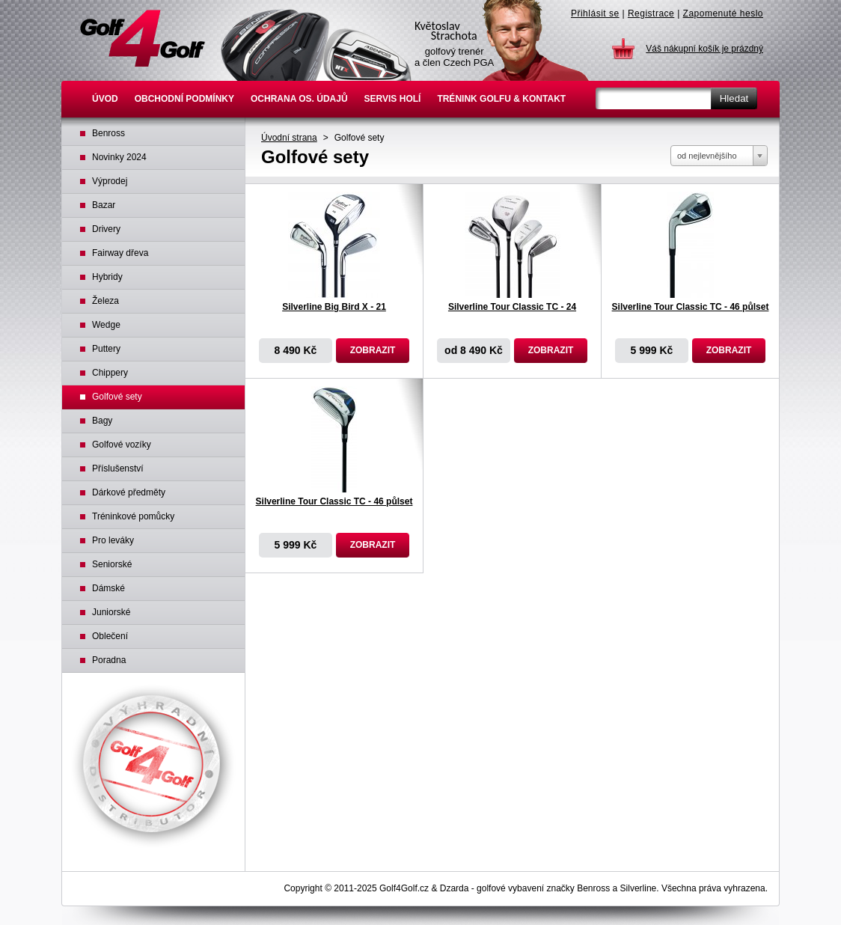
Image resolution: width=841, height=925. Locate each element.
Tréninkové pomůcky (133, 516)
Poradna (109, 660)
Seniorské (112, 564)
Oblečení (110, 636)
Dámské (108, 588)
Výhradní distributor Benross (153, 766)
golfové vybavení (510, 888)
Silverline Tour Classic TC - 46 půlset (690, 307)
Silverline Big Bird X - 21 (334, 307)
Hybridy (107, 277)
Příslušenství (118, 468)
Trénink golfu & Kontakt (501, 99)
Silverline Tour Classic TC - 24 (512, 307)
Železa (105, 301)
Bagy (102, 420)
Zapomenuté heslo (723, 13)
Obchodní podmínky (184, 99)
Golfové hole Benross (142, 38)
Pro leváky (113, 540)
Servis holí (392, 99)
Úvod (105, 99)
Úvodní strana (289, 137)
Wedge (106, 325)
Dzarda (454, 888)
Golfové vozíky (121, 444)
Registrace (651, 13)
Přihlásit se (595, 13)
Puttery (106, 349)
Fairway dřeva (120, 253)
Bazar (103, 205)
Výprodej (109, 181)
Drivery (106, 229)
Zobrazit (373, 350)
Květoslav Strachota (500, 40)
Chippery (110, 372)
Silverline (638, 888)
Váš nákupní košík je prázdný (704, 48)
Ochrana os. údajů (299, 99)
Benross (108, 133)
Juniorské (111, 612)
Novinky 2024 (119, 157)
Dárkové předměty (128, 492)
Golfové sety (359, 137)
